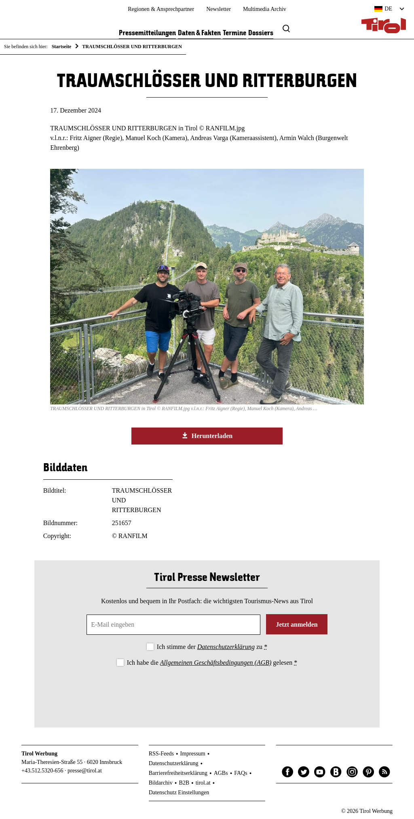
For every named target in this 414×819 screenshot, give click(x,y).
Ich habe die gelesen (212, 662)
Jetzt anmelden (297, 624)
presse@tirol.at (85, 771)
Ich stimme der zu (212, 646)
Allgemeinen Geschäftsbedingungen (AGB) (215, 662)
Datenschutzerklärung (226, 646)
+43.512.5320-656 (42, 771)
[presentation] (207, 690)
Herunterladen (207, 435)
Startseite (62, 46)
